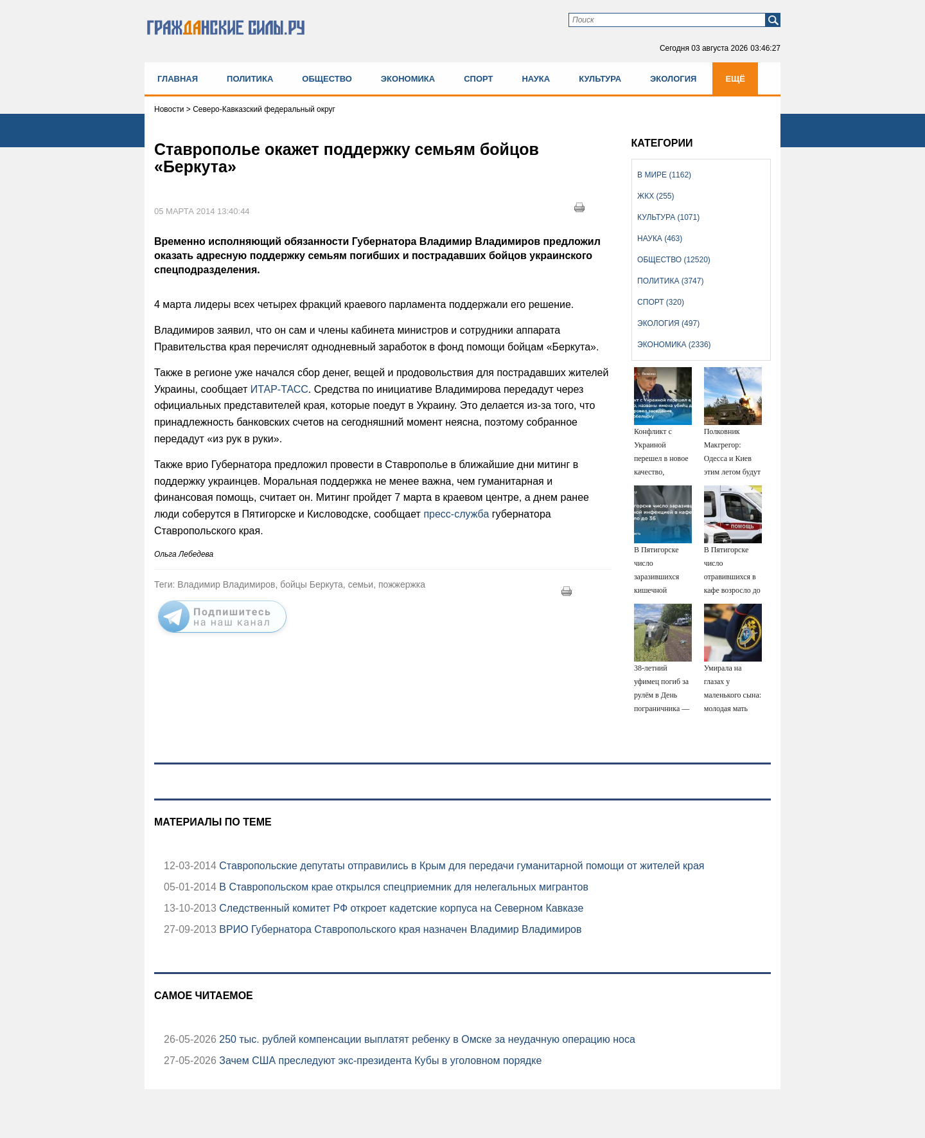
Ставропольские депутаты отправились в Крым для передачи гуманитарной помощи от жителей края (460, 865)
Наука (536, 79)
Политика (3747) (670, 280)
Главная (177, 79)
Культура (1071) (668, 217)
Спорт (478, 79)
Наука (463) (659, 238)
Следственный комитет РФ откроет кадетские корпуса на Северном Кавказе (400, 908)
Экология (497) (668, 323)
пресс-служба (456, 514)
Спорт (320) (660, 302)
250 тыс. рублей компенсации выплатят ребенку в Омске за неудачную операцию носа (425, 1039)
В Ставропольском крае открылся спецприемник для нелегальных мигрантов (402, 886)
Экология (673, 79)
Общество (327, 79)
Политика (250, 79)
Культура (600, 79)
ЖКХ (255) (655, 196)
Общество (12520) (673, 259)
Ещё (735, 79)
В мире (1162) (664, 174)
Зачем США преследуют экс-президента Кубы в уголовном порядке (379, 1060)
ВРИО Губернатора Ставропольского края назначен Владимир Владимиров (399, 929)
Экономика (408, 79)
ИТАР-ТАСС (279, 389)
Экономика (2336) (673, 344)
